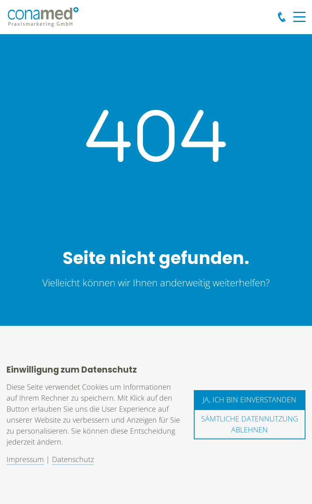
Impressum (25, 459)
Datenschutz (73, 459)
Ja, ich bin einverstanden (249, 399)
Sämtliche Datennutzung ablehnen (249, 424)
